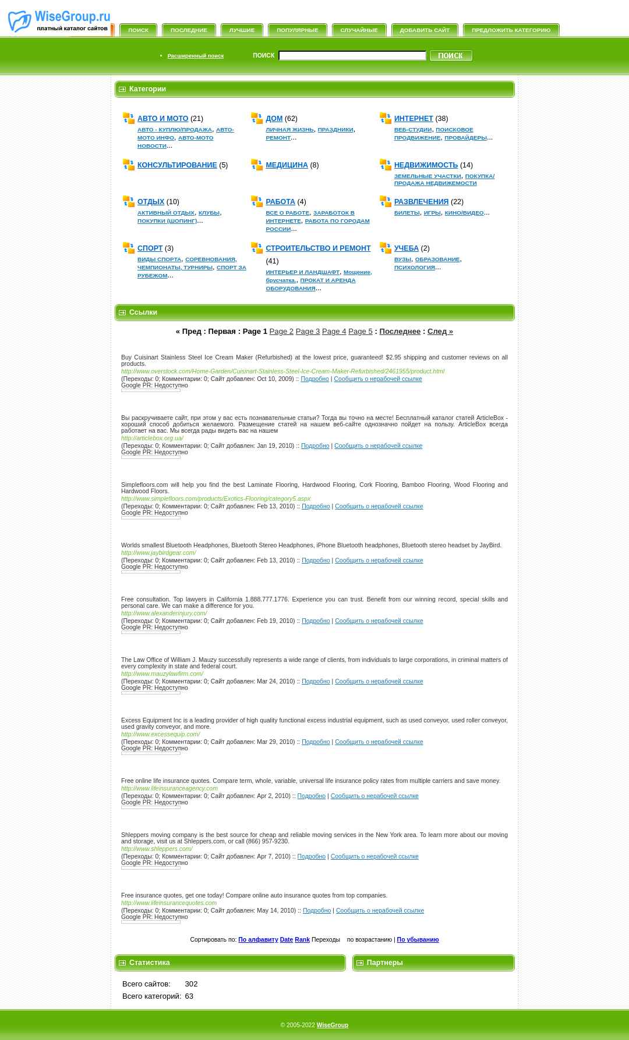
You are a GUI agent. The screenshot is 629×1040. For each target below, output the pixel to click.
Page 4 (334, 331)
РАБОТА (280, 202)
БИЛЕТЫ (407, 212)
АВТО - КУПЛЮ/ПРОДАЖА (174, 129)
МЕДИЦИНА (287, 165)
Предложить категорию (511, 30)
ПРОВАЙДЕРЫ (465, 137)
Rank (302, 939)
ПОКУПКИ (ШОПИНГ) (167, 221)
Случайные (359, 30)
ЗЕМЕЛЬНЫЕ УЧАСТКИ (427, 176)
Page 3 (308, 331)
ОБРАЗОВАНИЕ (437, 259)
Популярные (297, 30)
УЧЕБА (406, 248)
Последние (189, 30)
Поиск (138, 30)
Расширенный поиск (196, 55)
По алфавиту (258, 939)
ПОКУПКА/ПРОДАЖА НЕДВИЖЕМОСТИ (444, 179)
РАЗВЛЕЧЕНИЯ (421, 202)
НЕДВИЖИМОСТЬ (426, 165)
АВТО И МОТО (162, 119)
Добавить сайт (425, 30)
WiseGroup (332, 1025)
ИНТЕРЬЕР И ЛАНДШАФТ (303, 272)
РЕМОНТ (278, 137)
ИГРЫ (432, 212)
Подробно (315, 379)
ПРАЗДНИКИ (336, 129)
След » (440, 331)
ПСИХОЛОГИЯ (414, 267)
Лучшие (242, 30)
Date (287, 939)
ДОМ (274, 119)
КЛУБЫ (209, 212)
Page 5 (360, 331)
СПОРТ (149, 248)
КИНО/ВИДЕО (464, 212)
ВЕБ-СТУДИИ (413, 129)
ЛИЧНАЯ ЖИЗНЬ (289, 129)
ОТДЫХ (150, 202)
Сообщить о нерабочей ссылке (378, 379)
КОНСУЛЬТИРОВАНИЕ (177, 165)
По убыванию (418, 939)
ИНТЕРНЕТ (413, 119)
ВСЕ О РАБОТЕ (287, 212)
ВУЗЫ (402, 259)
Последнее (400, 331)
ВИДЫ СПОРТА (159, 259)
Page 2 (282, 331)
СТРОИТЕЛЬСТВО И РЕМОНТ (318, 248)
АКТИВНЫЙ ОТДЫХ (166, 212)
